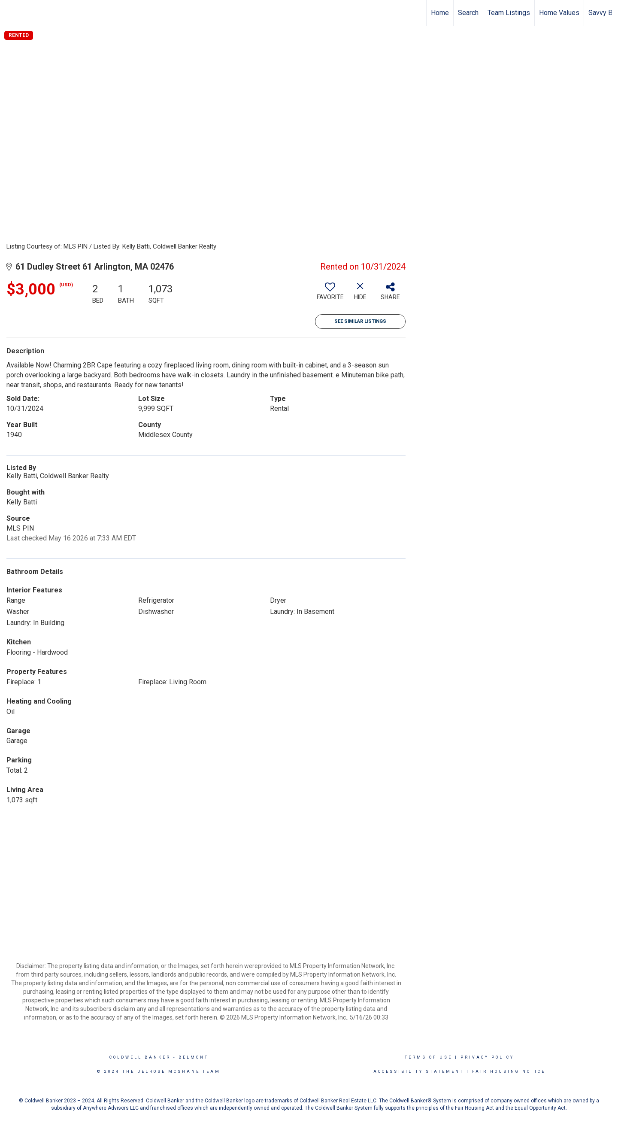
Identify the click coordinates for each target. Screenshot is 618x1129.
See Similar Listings (360, 321)
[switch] (330, 294)
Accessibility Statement (418, 1071)
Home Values (559, 13)
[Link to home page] (10, 13)
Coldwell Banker (140, 1057)
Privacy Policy (487, 1057)
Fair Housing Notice (508, 1071)
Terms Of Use (428, 1057)
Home (440, 13)
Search (468, 13)
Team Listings (509, 13)
